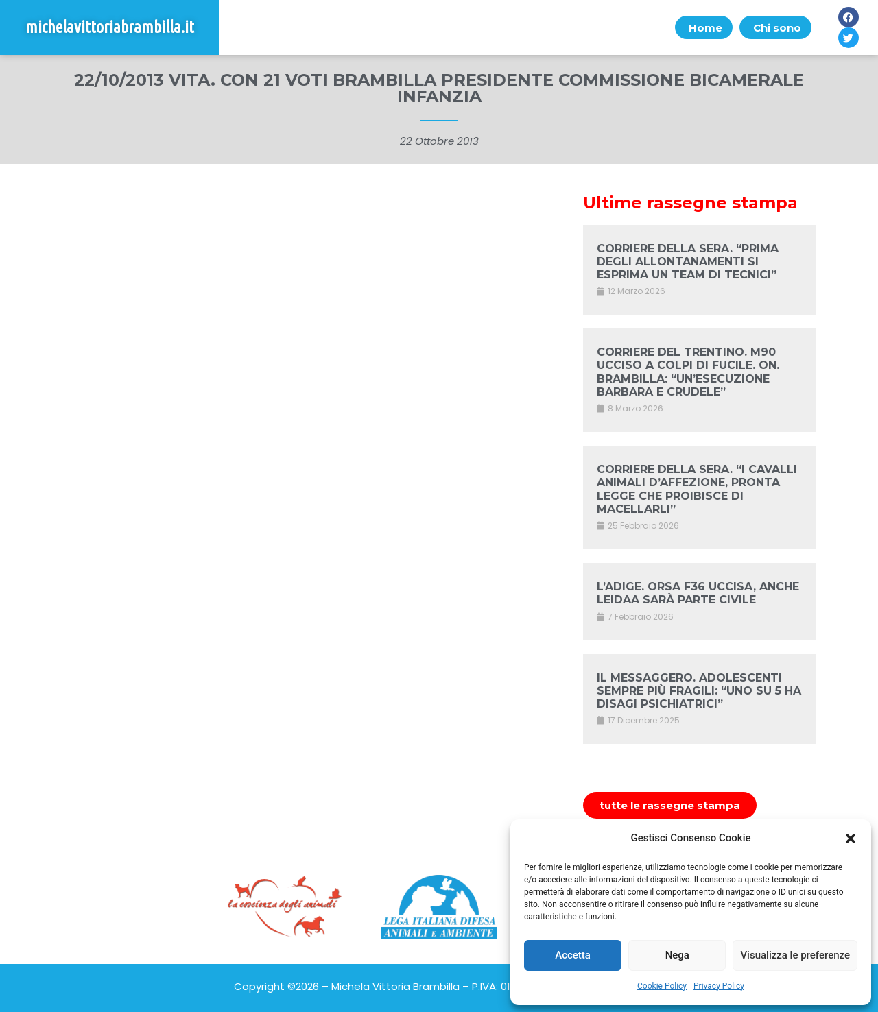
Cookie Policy (662, 986)
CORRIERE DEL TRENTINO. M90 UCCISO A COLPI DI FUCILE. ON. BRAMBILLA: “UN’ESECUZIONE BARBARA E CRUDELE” (688, 372)
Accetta (573, 955)
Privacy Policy (718, 986)
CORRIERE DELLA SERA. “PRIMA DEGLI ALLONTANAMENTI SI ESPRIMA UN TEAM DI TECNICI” (688, 261)
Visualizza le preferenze (795, 955)
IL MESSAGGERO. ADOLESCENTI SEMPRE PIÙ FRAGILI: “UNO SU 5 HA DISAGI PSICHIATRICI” (699, 690)
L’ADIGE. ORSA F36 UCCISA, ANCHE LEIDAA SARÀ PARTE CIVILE (698, 593)
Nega (677, 955)
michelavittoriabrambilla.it (109, 27)
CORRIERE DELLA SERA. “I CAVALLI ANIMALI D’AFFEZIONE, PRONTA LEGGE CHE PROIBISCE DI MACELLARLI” (697, 489)
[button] (850, 838)
